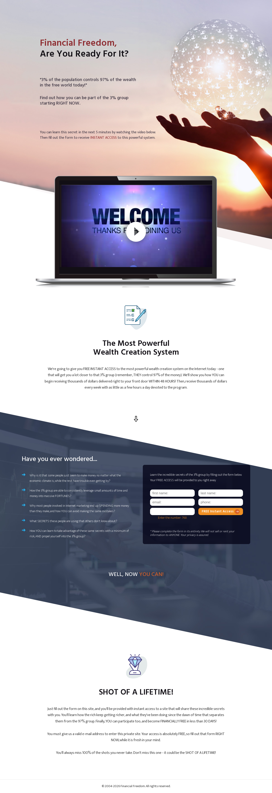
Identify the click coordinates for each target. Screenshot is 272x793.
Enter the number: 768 (172, 518)
